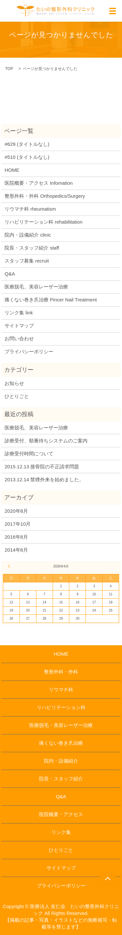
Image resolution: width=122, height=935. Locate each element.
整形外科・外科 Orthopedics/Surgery (45, 196)
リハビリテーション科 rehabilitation (43, 222)
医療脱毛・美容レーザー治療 (61, 725)
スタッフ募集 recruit (27, 260)
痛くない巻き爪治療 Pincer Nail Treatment (51, 299)
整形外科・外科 (61, 671)
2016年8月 (16, 537)
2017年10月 (18, 524)
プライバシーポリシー (29, 351)
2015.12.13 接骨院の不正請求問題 (42, 466)
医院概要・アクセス (61, 814)
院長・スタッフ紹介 (61, 778)
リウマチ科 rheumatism (30, 209)
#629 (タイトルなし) (27, 144)
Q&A (10, 273)
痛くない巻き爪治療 (61, 743)
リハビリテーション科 (61, 707)
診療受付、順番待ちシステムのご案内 (46, 440)
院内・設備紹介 (61, 761)
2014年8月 (16, 550)
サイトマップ (19, 325)
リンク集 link (19, 312)
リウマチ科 (61, 689)
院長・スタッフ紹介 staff (32, 248)
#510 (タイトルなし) (27, 157)
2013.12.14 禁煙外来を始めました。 (44, 479)
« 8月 (10, 566)
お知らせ (14, 383)
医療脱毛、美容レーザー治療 (36, 286)
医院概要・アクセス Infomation (39, 183)
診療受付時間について (29, 453)
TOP (9, 68)
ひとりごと (17, 396)
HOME (12, 170)
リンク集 (61, 832)
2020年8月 (16, 511)
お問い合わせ (19, 338)
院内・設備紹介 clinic (28, 235)
